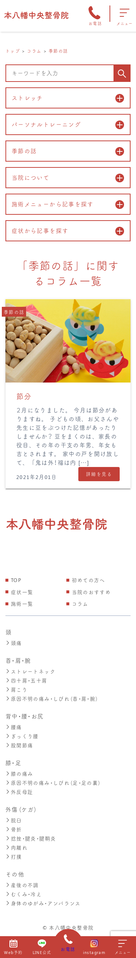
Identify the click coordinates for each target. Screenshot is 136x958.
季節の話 (14, 312)
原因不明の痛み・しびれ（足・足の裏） (53, 779)
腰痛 (13, 724)
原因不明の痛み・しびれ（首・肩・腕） (51, 696)
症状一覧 (22, 592)
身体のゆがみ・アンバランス (43, 896)
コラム (80, 603)
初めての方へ (88, 580)
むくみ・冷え (23, 887)
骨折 (13, 824)
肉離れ (16, 842)
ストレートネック (30, 670)
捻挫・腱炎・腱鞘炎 (30, 833)
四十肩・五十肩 (26, 679)
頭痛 (13, 642)
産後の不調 (22, 878)
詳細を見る (99, 474)
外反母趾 (19, 787)
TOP (16, 580)
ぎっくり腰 (22, 733)
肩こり (16, 688)
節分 (24, 396)
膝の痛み (19, 770)
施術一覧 (22, 603)
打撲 (13, 850)
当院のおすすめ (91, 592)
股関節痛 (19, 742)
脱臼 (13, 815)
